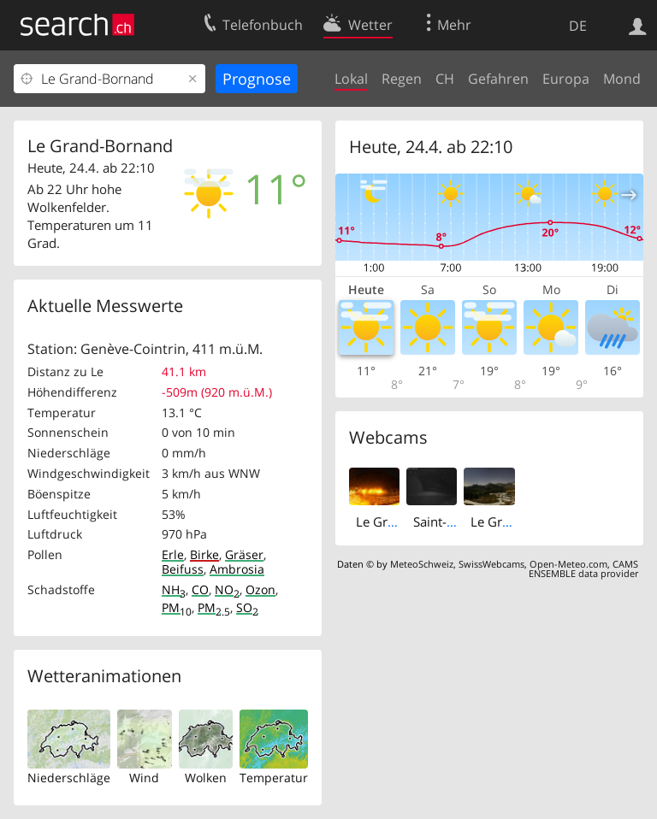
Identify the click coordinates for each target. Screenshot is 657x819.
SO (247, 607)
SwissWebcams (491, 563)
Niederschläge (68, 777)
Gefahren (498, 78)
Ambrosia (237, 569)
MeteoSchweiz (421, 563)
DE (578, 25)
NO (227, 589)
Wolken (206, 777)
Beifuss (183, 569)
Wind (144, 777)
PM (177, 607)
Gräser (244, 554)
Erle (173, 554)
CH (444, 78)
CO (200, 589)
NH (174, 589)
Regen (402, 78)
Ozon (260, 589)
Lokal (351, 78)
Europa (565, 78)
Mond (622, 78)
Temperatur (274, 777)
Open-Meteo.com (568, 563)
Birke (204, 554)
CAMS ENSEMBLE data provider (583, 568)
